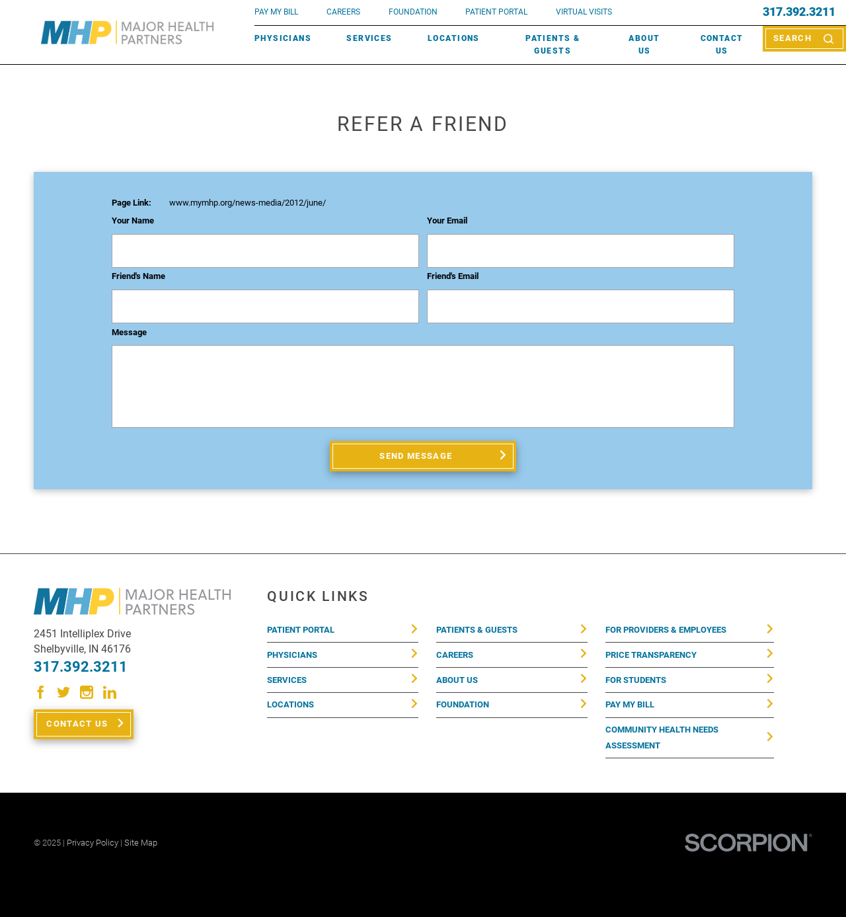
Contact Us (722, 45)
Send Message (415, 456)
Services (369, 38)
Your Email (447, 220)
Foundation (462, 704)
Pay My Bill (629, 704)
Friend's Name (138, 276)
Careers (343, 12)
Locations (454, 38)
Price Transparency (651, 655)
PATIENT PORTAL (496, 12)
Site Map (140, 843)
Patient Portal (300, 630)
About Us (644, 45)
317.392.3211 (799, 13)
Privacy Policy (92, 843)
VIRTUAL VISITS (584, 12)
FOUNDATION (413, 12)
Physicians (282, 38)
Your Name (133, 220)
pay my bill (276, 12)
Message (129, 332)
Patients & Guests (552, 45)
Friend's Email (453, 276)
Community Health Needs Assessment (661, 737)
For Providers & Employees (665, 630)
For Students (635, 680)
